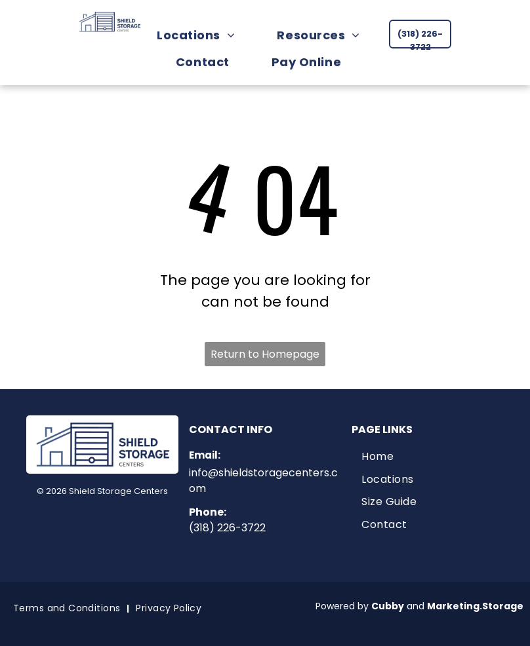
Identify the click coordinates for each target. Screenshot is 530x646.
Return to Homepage (265, 354)
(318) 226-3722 (227, 527)
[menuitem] (202, 35)
